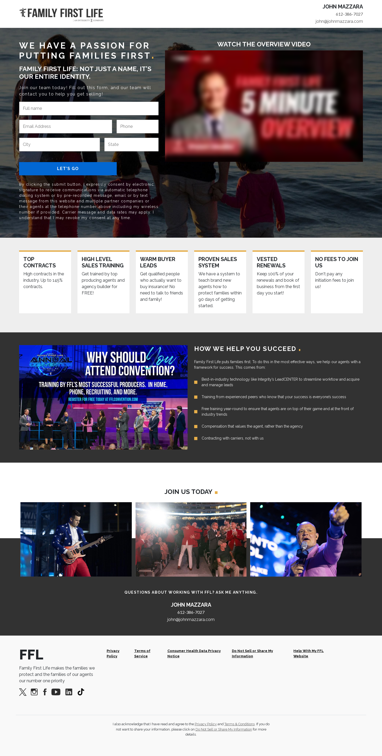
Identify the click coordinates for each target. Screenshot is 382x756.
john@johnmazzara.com (339, 21)
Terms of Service (142, 653)
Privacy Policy (113, 653)
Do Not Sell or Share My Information (252, 653)
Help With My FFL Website (308, 653)
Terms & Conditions (239, 724)
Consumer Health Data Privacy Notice (194, 653)
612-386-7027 (349, 13)
